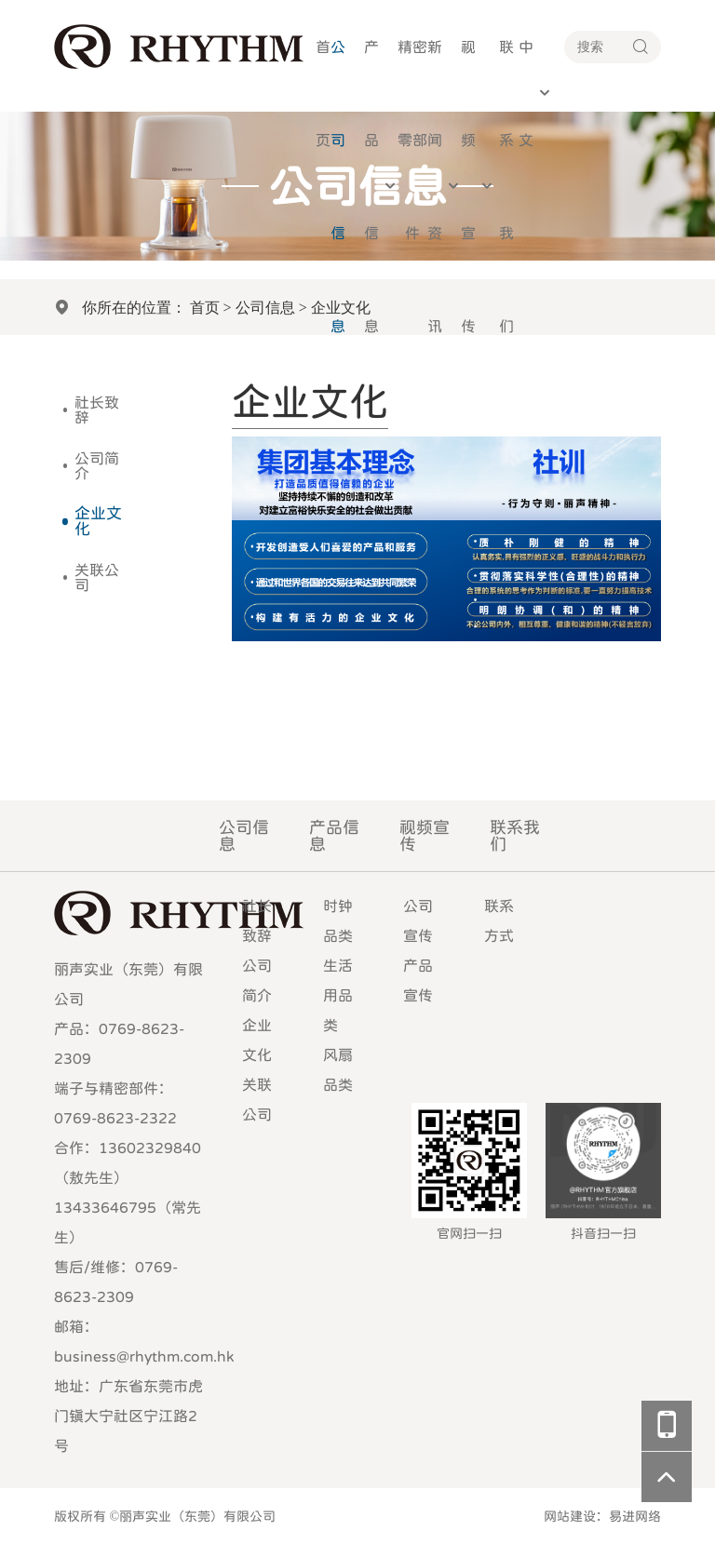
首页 (323, 93)
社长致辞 (96, 409)
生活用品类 (338, 995)
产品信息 (371, 186)
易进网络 (635, 1516)
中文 (526, 93)
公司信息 (338, 186)
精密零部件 (412, 139)
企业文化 (98, 521)
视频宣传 (468, 186)
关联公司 (96, 577)
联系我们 (506, 186)
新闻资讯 (434, 186)
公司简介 (96, 465)
